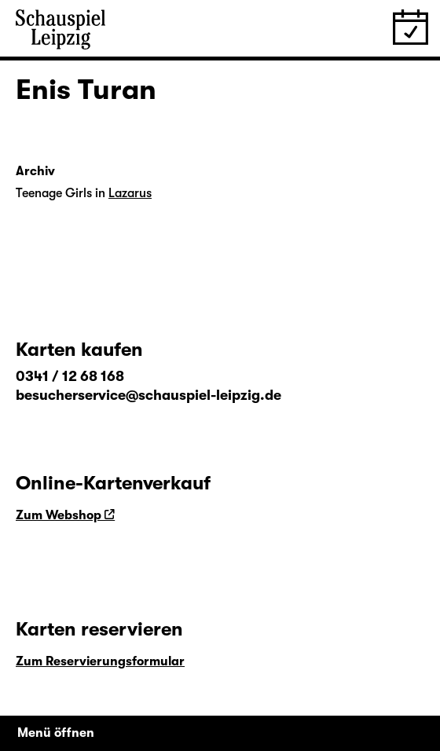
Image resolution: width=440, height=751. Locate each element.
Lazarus (130, 193)
